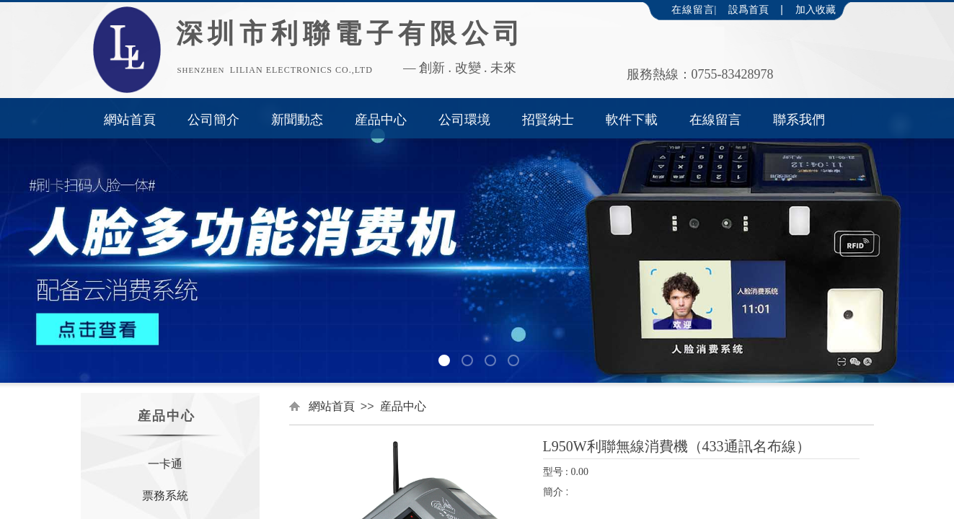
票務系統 (165, 495)
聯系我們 (799, 119)
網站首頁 (130, 119)
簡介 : (556, 491)
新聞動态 (297, 119)
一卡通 (165, 464)
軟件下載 (632, 119)
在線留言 (715, 119)
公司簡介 (213, 119)
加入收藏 (815, 9)
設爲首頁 (748, 9)
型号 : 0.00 (565, 471)
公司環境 (464, 119)
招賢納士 (548, 119)
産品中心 (381, 119)
